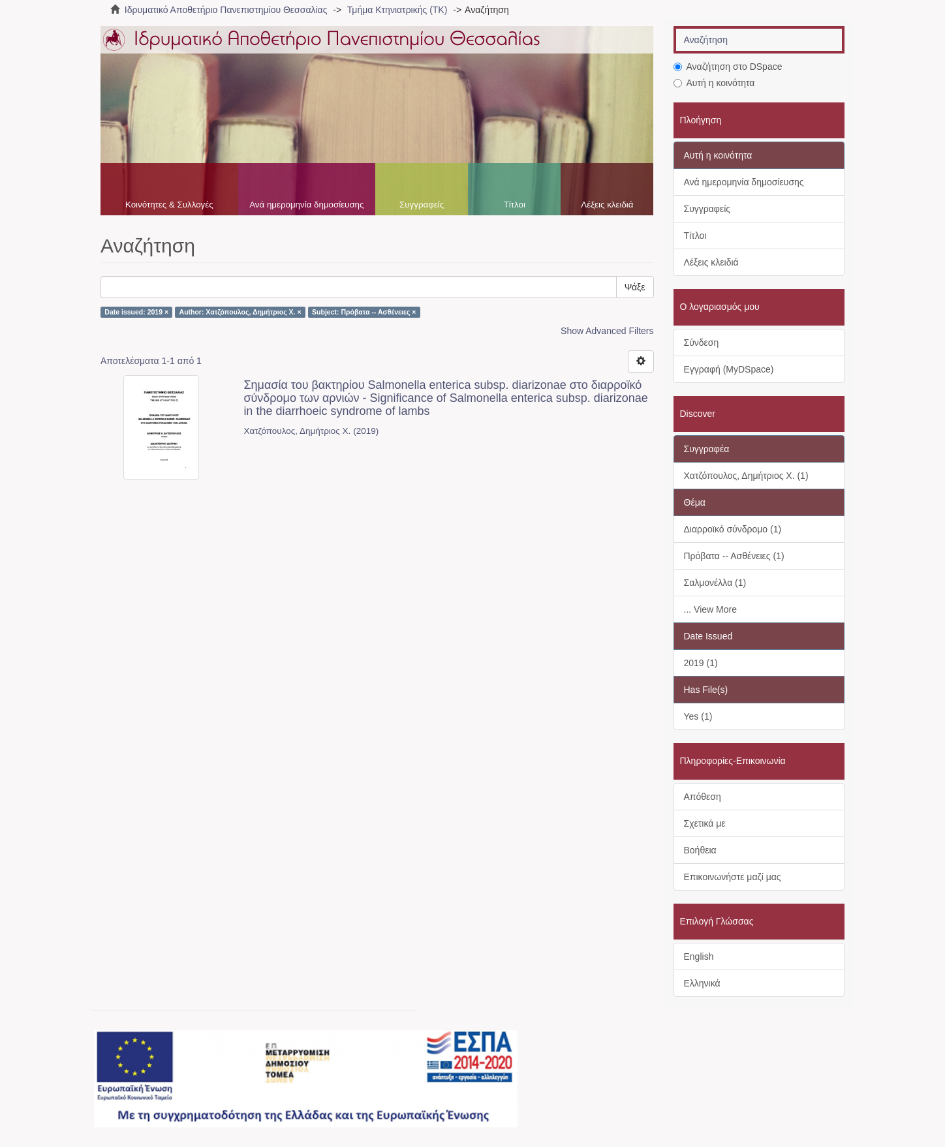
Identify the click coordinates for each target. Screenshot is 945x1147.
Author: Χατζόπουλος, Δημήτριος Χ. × (240, 312)
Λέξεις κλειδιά (607, 204)
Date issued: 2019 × (136, 312)
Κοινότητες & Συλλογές (169, 204)
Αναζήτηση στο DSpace (728, 66)
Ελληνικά (702, 983)
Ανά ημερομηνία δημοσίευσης (306, 204)
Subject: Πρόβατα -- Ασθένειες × (364, 312)
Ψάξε (635, 287)
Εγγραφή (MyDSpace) (729, 369)
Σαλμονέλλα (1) (715, 582)
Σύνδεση (701, 342)
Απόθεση (702, 796)
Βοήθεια (700, 850)
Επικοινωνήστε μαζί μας (732, 877)
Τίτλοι (514, 204)
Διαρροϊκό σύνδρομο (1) (733, 529)
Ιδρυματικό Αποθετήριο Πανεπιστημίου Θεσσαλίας (226, 10)
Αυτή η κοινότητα (714, 83)
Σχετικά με (705, 823)
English (699, 956)
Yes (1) (698, 716)
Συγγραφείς (421, 204)
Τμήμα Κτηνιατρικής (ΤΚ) (397, 10)
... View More (710, 609)
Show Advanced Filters (607, 331)
